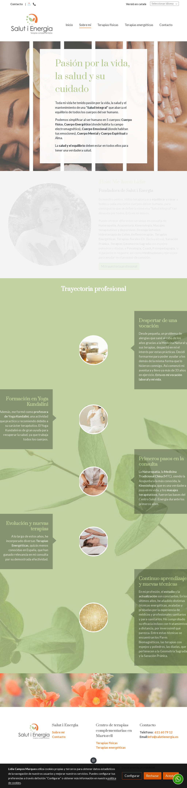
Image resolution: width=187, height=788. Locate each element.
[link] (32, 25)
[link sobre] (28, 732)
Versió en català (136, 4)
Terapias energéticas (111, 747)
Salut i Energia (65, 725)
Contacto (16, 4)
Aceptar (170, 776)
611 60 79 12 (163, 732)
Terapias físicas (107, 743)
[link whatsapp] (93, 760)
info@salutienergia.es (163, 737)
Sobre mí (58, 732)
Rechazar (152, 776)
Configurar (132, 776)
